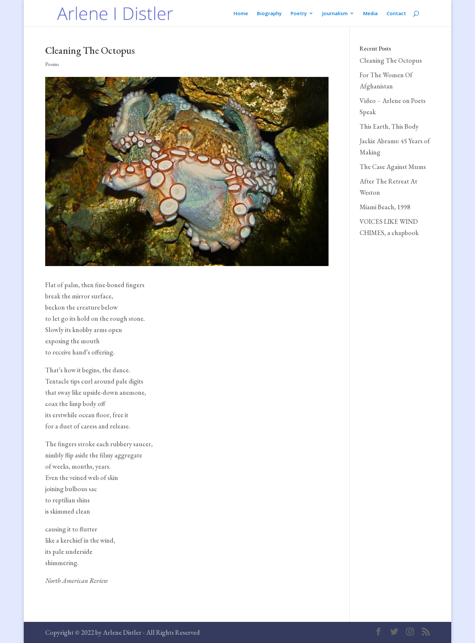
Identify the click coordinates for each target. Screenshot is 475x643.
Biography (269, 14)
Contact (396, 14)
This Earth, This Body (389, 126)
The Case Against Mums (393, 166)
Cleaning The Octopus (391, 60)
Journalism (335, 14)
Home (241, 14)
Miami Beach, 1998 (385, 207)
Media (370, 14)
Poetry (299, 14)
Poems (52, 64)
